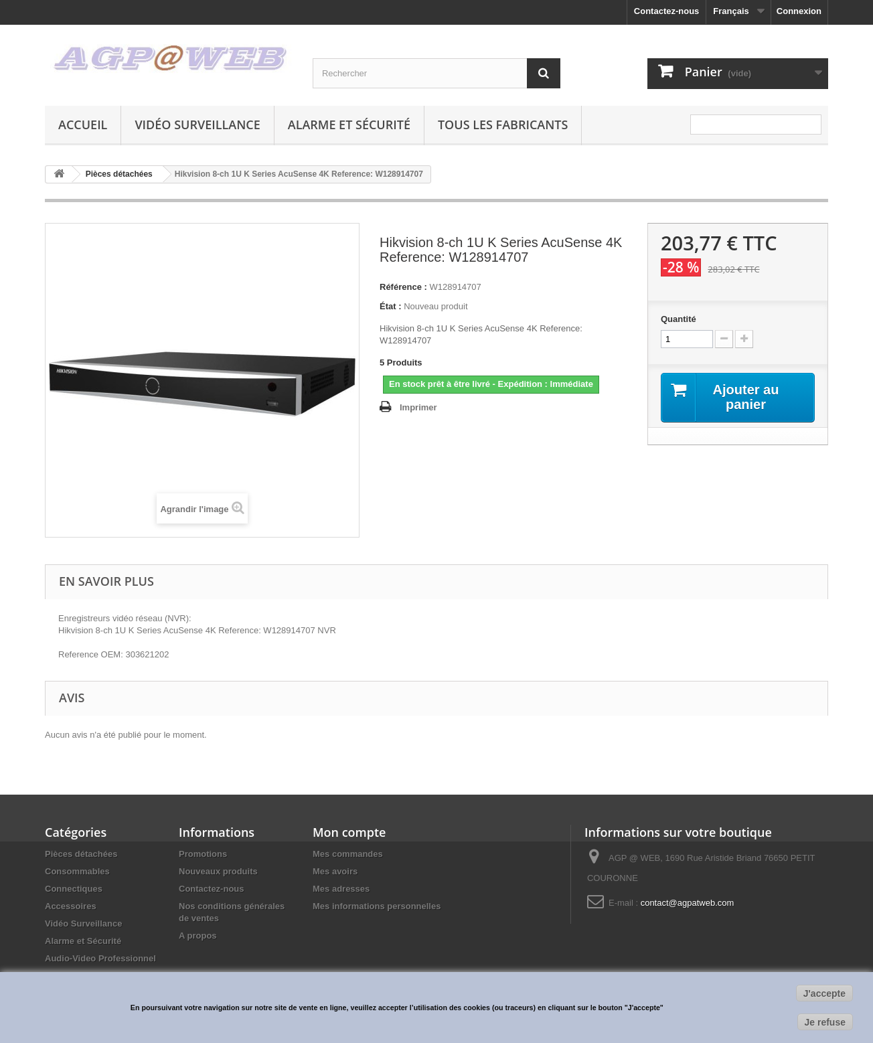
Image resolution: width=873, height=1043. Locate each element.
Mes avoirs (335, 871)
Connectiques (73, 889)
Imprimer (418, 407)
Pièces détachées (81, 854)
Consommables (77, 871)
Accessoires (70, 906)
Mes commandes (348, 854)
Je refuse (825, 1022)
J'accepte (824, 993)
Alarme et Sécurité (349, 124)
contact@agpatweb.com (687, 903)
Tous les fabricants (503, 124)
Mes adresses (341, 889)
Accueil (82, 124)
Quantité (678, 319)
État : (391, 306)
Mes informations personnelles (377, 906)
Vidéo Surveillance (197, 124)
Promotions (203, 854)
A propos (198, 936)
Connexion (799, 11)
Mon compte (349, 832)
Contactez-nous (667, 11)
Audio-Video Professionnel (100, 958)
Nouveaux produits (218, 871)
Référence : (403, 287)
